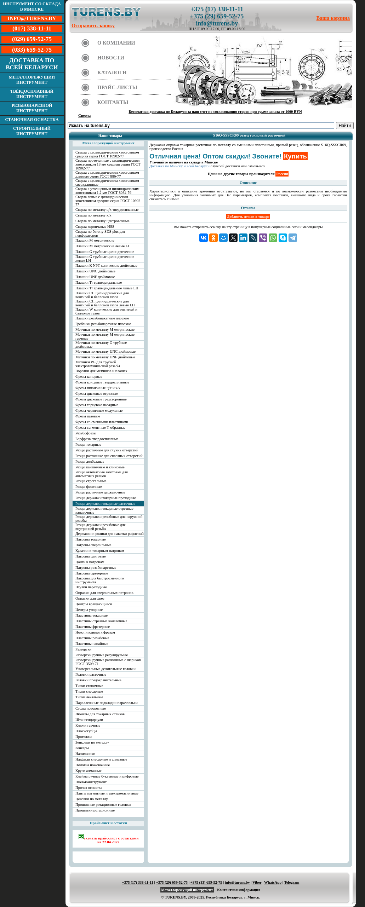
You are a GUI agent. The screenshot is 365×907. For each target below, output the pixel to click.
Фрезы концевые (88, 377)
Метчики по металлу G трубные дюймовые (101, 344)
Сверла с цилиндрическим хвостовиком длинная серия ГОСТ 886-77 (107, 174)
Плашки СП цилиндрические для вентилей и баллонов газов (102, 295)
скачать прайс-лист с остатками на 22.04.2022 (108, 839)
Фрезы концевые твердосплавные (102, 382)
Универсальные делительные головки (105, 669)
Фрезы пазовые (87, 416)
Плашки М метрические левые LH (103, 246)
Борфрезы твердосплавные (97, 439)
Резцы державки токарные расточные (105, 504)
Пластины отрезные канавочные (101, 621)
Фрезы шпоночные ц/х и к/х (97, 388)
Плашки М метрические (94, 240)
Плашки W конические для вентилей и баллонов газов (106, 311)
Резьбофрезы (85, 433)
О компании (116, 43)
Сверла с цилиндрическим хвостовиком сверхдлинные (107, 182)
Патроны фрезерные (91, 573)
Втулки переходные (91, 587)
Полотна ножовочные (92, 765)
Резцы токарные (88, 444)
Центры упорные (89, 610)
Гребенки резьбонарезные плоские (103, 324)
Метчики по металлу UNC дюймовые (105, 351)
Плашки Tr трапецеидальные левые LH (106, 288)
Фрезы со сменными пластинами (101, 422)
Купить (295, 156)
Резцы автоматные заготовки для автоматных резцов (101, 474)
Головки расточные (90, 674)
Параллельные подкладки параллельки (106, 703)
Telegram (292, 882)
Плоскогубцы (86, 731)
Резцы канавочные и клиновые (100, 467)
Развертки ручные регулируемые (101, 655)
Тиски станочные (89, 686)
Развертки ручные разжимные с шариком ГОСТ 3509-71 (108, 662)
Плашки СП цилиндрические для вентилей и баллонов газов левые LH (105, 303)
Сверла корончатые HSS (94, 227)
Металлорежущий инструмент (32, 80)
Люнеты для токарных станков (100, 714)
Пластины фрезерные (92, 627)
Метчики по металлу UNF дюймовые (105, 357)
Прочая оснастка (88, 788)
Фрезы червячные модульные (98, 410)
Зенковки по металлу (92, 742)
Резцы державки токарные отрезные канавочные (104, 510)
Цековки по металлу (91, 799)
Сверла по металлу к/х (93, 215)
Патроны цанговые (90, 556)
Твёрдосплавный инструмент (31, 94)
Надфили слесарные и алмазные (101, 759)
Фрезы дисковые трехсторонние (101, 399)
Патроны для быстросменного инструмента (99, 580)
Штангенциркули (89, 720)
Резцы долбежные (89, 461)
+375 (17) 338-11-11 (216, 9)
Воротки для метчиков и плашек (101, 371)
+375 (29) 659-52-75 (217, 16)
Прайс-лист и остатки (108, 823)
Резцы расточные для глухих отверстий (106, 450)
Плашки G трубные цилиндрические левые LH (104, 258)
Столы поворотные (90, 708)
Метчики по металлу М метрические (105, 329)
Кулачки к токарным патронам (99, 551)
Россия (282, 174)
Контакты (113, 102)
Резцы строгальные (91, 481)
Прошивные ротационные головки (103, 805)
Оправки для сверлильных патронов (104, 593)
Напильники (85, 754)
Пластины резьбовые (92, 638)
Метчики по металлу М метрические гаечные (105, 336)
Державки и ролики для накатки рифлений (109, 534)
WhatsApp (272, 882)
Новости (110, 57)
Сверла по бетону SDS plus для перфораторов (100, 233)
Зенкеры (82, 748)
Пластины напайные (91, 644)
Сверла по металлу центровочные (102, 221)
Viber (256, 882)
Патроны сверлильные (93, 545)
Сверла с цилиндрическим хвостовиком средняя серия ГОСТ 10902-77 (107, 154)
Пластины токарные (91, 615)
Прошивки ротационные (95, 810)
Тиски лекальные (89, 697)
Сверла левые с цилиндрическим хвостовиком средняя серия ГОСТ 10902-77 (108, 201)
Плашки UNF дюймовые (95, 277)
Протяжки (83, 737)
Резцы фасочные (88, 487)
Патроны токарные (90, 539)
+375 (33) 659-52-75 (206, 882)
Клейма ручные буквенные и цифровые (107, 776)
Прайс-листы (117, 87)
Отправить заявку (93, 25)
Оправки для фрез (89, 598)
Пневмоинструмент (91, 782)
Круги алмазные (88, 771)
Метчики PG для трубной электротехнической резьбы (97, 364)
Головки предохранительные (98, 680)
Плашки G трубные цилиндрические (104, 252)
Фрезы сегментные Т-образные (100, 427)
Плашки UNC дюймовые (95, 271)
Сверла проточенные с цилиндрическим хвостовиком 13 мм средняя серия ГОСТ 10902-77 (108, 164)
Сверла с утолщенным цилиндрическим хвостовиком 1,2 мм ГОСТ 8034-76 (107, 191)
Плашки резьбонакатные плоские (102, 318)
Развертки (83, 649)
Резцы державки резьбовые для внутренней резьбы (100, 527)
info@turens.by (217, 23)
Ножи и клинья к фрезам (95, 632)
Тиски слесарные (89, 691)
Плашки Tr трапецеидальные (98, 282)
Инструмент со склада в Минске (32, 6)
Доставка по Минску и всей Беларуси (179, 166)
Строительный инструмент (32, 131)
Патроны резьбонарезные (95, 568)
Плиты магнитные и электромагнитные (106, 793)
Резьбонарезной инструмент (32, 108)
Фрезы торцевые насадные (96, 405)
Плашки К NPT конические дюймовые (106, 265)
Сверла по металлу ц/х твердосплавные (106, 210)
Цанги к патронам (89, 562)
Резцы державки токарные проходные (105, 498)
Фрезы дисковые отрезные (96, 393)
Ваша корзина (333, 18)
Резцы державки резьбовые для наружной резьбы (108, 518)
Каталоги (112, 72)
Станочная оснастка (31, 119)
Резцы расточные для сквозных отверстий (109, 456)
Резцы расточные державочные (100, 492)
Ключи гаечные (87, 725)
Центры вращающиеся (93, 604)
